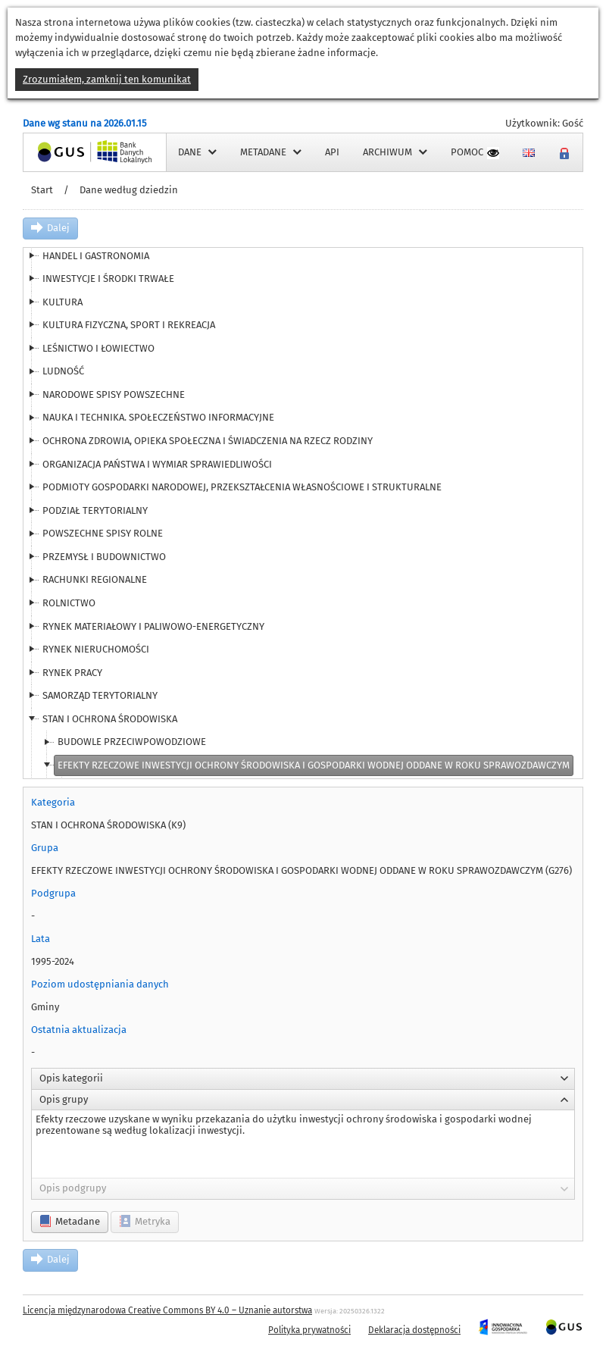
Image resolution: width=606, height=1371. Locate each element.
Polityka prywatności (309, 1330)
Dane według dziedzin (129, 190)
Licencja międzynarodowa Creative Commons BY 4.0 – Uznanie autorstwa (167, 1310)
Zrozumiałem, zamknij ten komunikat (107, 79)
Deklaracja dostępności (414, 1330)
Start (42, 190)
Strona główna (56, 152)
